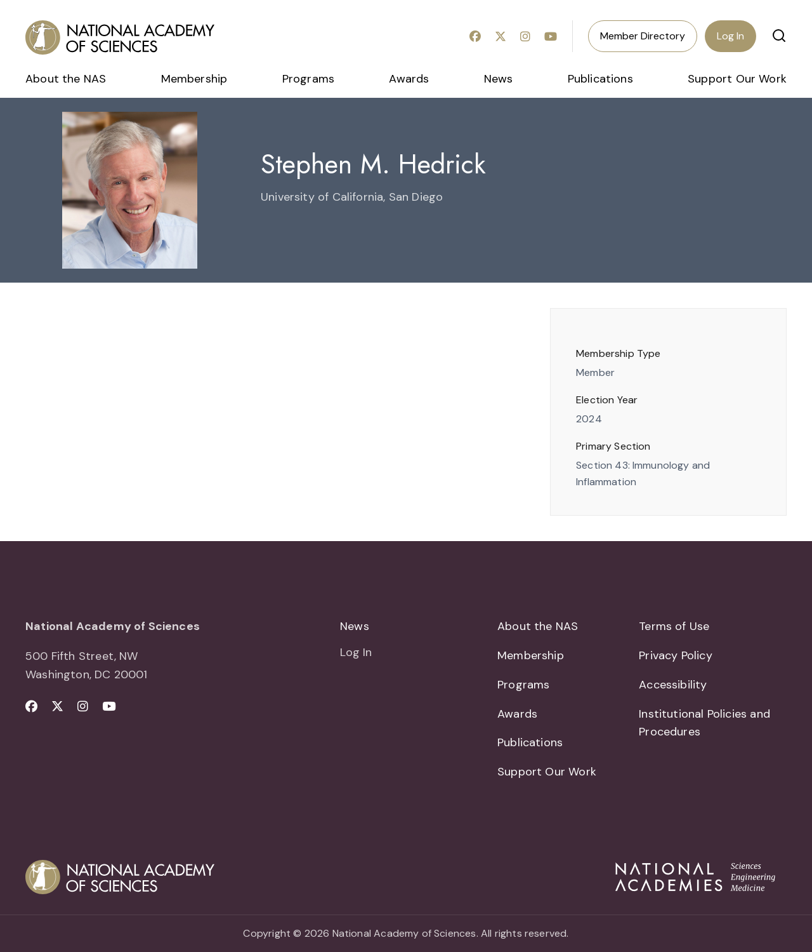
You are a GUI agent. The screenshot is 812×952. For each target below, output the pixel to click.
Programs (308, 78)
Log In (730, 36)
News (498, 78)
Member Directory (642, 36)
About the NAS (65, 78)
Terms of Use (674, 626)
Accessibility (673, 684)
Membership (194, 78)
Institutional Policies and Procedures (704, 723)
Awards (409, 78)
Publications (600, 78)
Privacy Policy (675, 655)
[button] (779, 35)
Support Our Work (737, 78)
